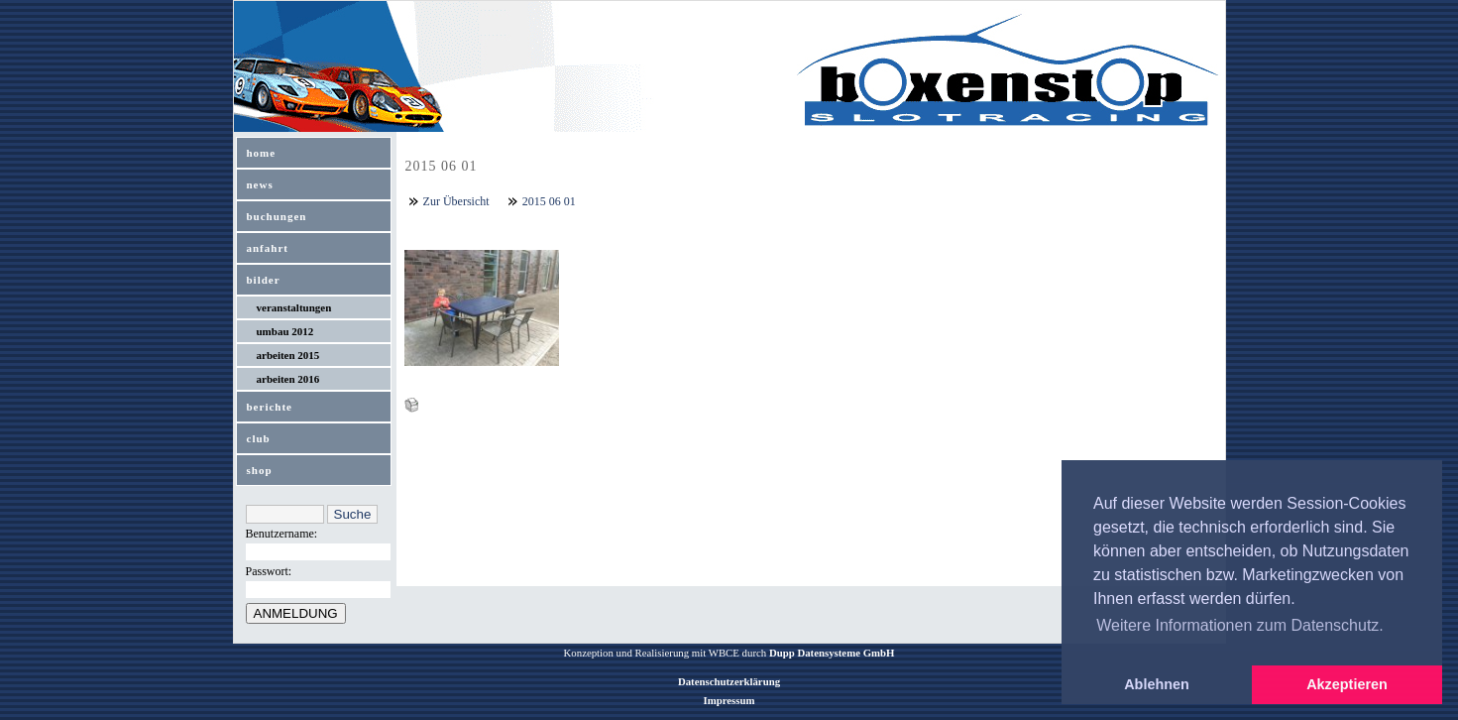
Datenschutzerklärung (729, 681)
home (262, 153)
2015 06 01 (549, 201)
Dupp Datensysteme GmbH (832, 653)
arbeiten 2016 (288, 379)
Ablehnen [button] (1156, 684)
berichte (269, 407)
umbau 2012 (285, 331)
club (259, 438)
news (260, 184)
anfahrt (267, 248)
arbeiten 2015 (288, 355)
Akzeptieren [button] (1347, 684)
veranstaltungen (294, 307)
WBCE (724, 653)
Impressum (729, 700)
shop (260, 470)
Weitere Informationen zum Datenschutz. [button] (1240, 625)
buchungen (277, 216)
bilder (263, 280)
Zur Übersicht (456, 201)
